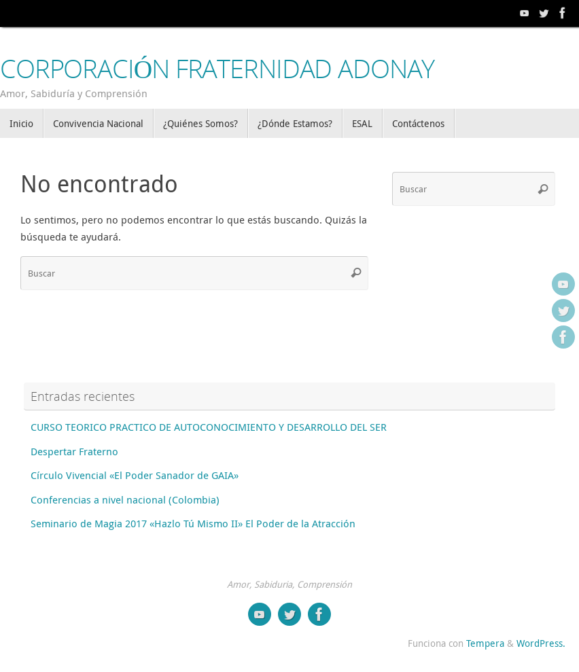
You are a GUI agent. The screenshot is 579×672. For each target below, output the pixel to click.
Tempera (485, 643)
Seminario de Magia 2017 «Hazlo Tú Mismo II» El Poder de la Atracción (193, 523)
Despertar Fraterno (74, 451)
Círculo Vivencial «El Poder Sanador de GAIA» (135, 475)
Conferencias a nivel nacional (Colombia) (125, 499)
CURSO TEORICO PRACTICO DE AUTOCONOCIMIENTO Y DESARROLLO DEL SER (209, 427)
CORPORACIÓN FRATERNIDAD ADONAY (217, 68)
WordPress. (540, 643)
